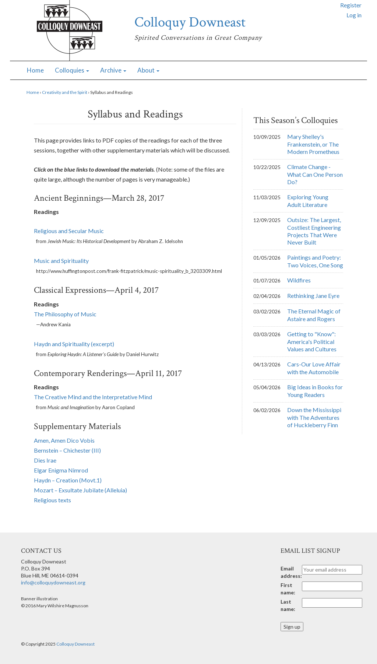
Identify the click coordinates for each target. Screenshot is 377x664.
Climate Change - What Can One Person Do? (315, 174)
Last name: (288, 605)
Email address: (291, 572)
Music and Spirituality (61, 260)
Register (351, 4)
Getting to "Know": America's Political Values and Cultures (312, 341)
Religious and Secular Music (69, 230)
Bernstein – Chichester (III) (67, 450)
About (148, 70)
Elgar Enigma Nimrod (61, 470)
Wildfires (299, 280)
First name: (288, 589)
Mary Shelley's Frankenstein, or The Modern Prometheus (313, 144)
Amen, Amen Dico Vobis (64, 440)
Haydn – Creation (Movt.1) (68, 480)
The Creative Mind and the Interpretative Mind (93, 396)
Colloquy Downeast (190, 22)
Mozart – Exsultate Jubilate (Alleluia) (80, 489)
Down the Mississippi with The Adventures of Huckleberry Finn (314, 417)
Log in (354, 14)
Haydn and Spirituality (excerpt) (74, 343)
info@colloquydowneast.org (53, 582)
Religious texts (52, 499)
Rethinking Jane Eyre (313, 295)
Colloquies (72, 70)
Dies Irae (45, 460)
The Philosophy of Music (65, 313)
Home (35, 70)
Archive (113, 70)
